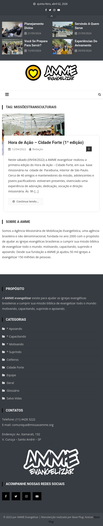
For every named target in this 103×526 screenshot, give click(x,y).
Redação (37, 149)
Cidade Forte (15, 367)
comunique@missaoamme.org (32, 425)
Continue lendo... (25, 201)
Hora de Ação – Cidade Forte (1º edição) (46, 142)
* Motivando (15, 344)
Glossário (13, 391)
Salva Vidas (14, 398)
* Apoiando (14, 329)
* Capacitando (16, 336)
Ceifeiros (13, 360)
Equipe (11, 375)
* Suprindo (14, 352)
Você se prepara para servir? (35, 43)
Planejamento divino (34, 26)
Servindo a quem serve (87, 26)
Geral (10, 383)
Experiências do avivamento (86, 43)
